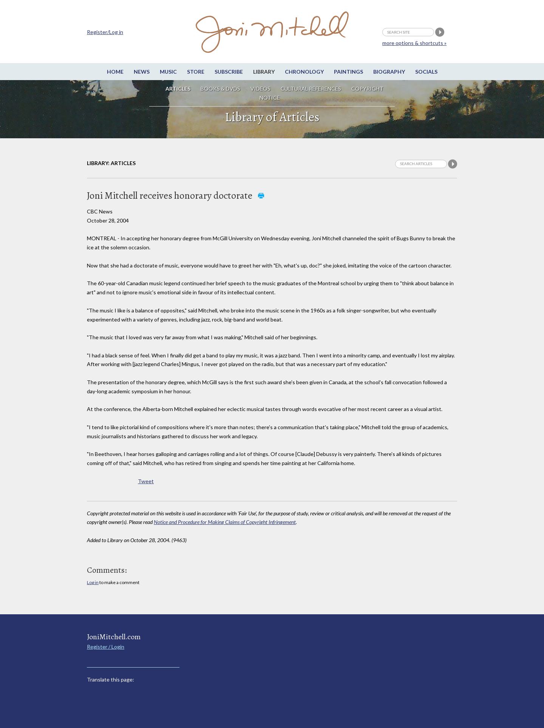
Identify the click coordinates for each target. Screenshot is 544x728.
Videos (260, 88)
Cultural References (311, 88)
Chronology (304, 71)
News (142, 71)
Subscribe (229, 71)
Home (115, 71)
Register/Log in (105, 32)
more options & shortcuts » (414, 43)
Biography (389, 71)
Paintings (348, 71)
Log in (93, 582)
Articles (177, 88)
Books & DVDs (220, 88)
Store (195, 71)
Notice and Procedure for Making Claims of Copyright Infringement (225, 522)
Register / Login (105, 646)
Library (264, 71)
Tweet (146, 481)
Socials (426, 71)
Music (168, 71)
